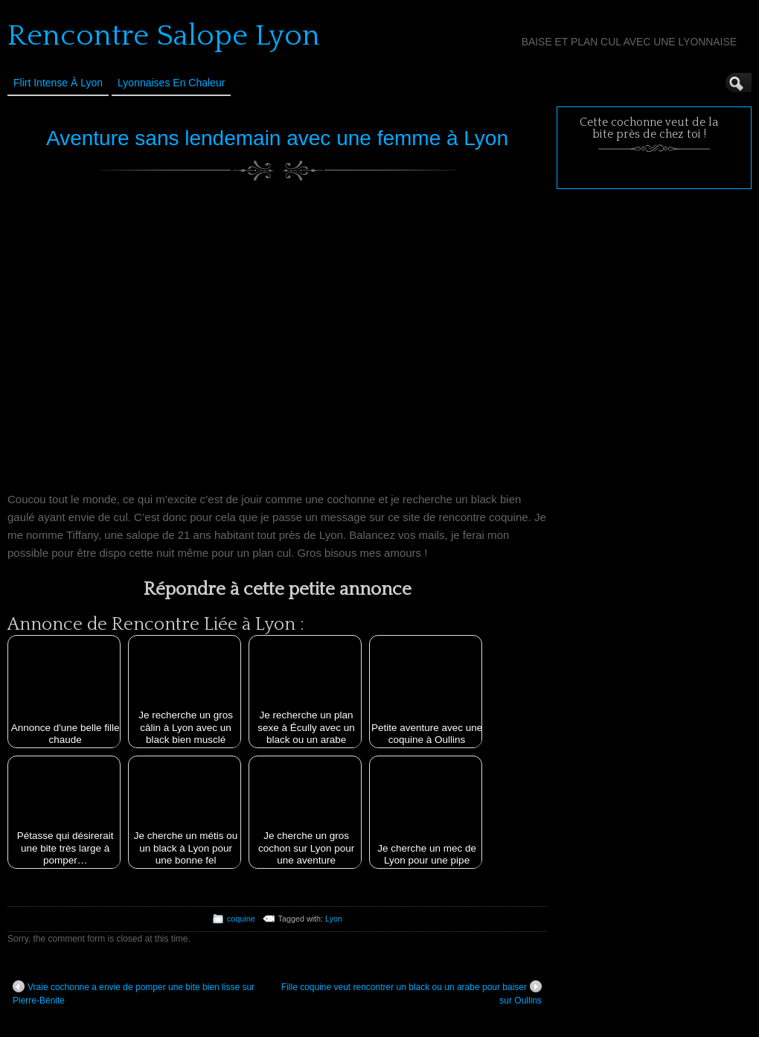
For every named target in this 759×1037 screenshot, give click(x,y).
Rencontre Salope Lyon (163, 35)
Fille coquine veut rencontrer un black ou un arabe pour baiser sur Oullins (411, 993)
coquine (241, 918)
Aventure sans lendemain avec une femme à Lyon (277, 138)
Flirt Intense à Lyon (58, 83)
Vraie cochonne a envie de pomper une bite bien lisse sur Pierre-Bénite (133, 993)
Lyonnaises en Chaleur (171, 83)
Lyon (333, 918)
